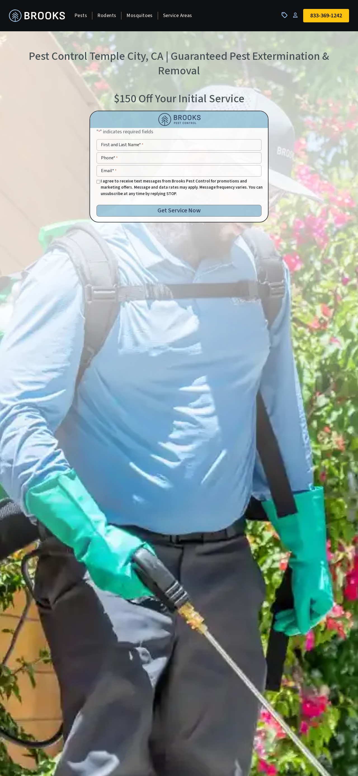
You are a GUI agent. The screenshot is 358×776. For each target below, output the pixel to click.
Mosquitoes (139, 15)
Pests (80, 15)
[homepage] (37, 15)
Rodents (106, 15)
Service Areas (177, 15)
